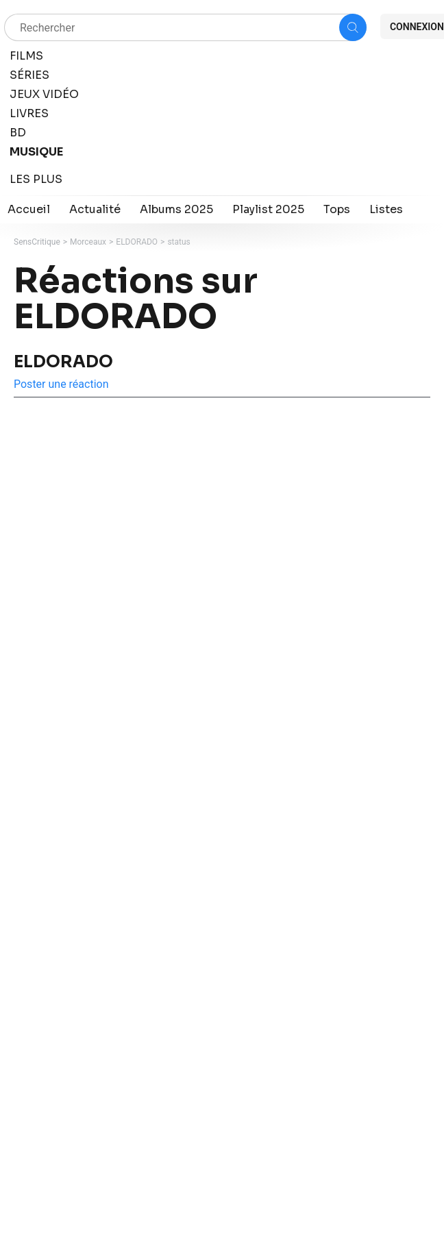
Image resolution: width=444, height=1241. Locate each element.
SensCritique (37, 242)
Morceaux (88, 242)
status (178, 242)
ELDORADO (137, 242)
